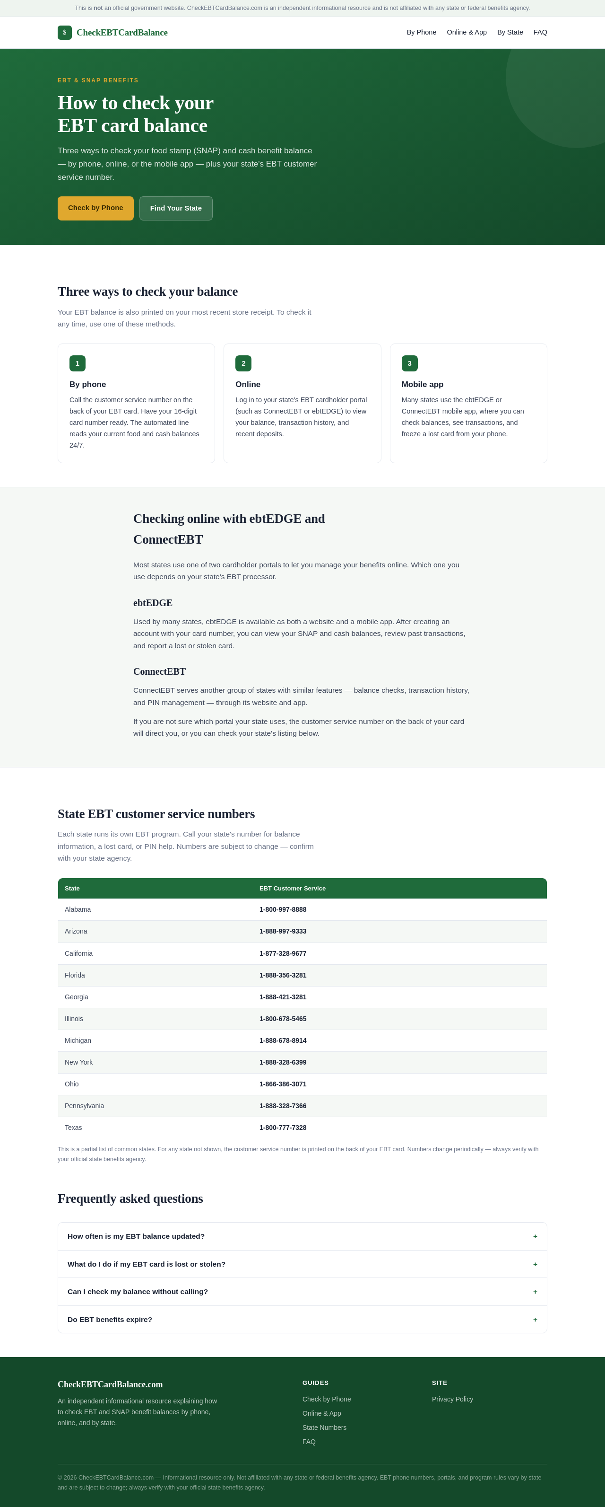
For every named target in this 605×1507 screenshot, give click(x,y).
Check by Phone (95, 207)
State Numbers (324, 1427)
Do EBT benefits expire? (110, 1319)
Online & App (467, 32)
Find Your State (176, 208)
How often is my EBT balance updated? (136, 1236)
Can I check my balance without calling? (138, 1291)
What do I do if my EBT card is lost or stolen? (146, 1264)
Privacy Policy (452, 1399)
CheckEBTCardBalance (113, 33)
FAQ (540, 32)
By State (510, 32)
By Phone (422, 32)
